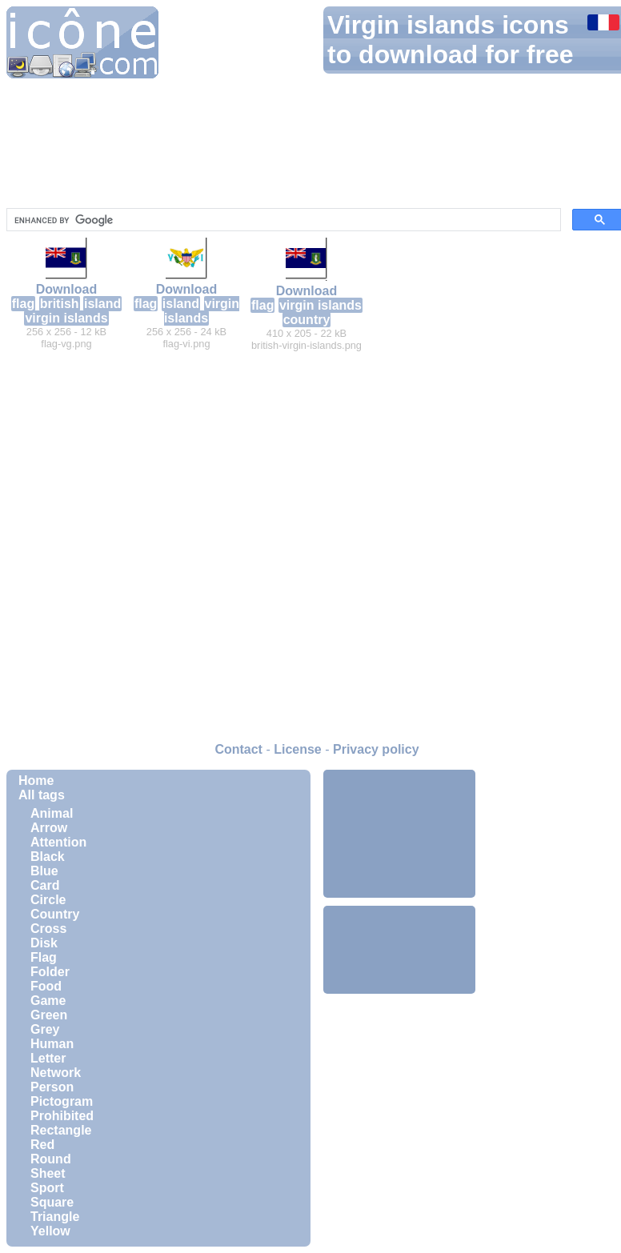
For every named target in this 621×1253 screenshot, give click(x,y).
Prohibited (62, 1116)
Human (52, 1044)
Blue (44, 871)
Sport (47, 1188)
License (298, 749)
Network (55, 1072)
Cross (48, 928)
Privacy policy (376, 749)
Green (48, 1015)
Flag (43, 957)
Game (48, 1000)
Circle (48, 900)
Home (36, 780)
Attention (58, 842)
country (307, 319)
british (59, 303)
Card (44, 885)
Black (47, 856)
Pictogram (61, 1101)
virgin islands (66, 318)
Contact (238, 749)
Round (50, 1159)
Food (46, 986)
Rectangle (60, 1130)
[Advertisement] (399, 834)
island (102, 303)
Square (52, 1202)
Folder (50, 972)
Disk (44, 943)
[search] (282, 220)
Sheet (48, 1173)
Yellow (50, 1231)
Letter (48, 1058)
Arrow (48, 828)
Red (42, 1144)
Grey (44, 1029)
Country (54, 914)
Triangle (54, 1216)
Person (52, 1087)
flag (23, 303)
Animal (51, 813)
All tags (41, 795)
